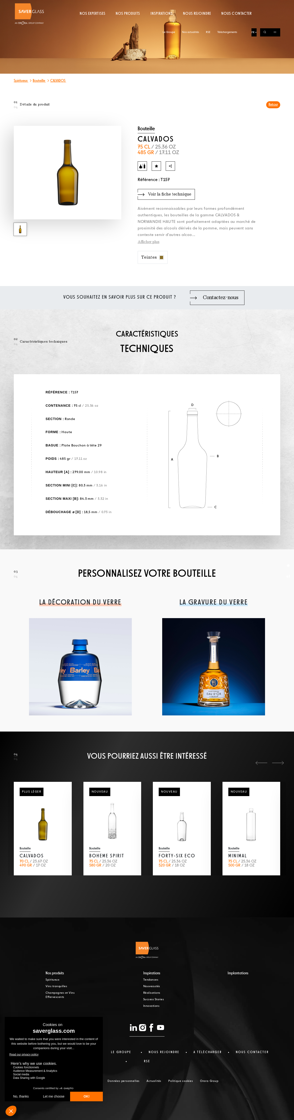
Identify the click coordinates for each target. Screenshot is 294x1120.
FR (253, 4)
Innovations (151, 1006)
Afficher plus (148, 242)
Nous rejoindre (197, 22)
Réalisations (151, 993)
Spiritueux (21, 81)
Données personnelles (124, 1081)
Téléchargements (227, 4)
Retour (273, 105)
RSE (208, 4)
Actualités (154, 1081)
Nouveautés (151, 986)
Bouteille (39, 81)
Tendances (150, 980)
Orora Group (209, 1081)
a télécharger (208, 1052)
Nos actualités (190, 4)
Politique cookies (180, 1081)
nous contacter (252, 1052)
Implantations (238, 973)
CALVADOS (58, 81)
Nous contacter (236, 22)
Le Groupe (169, 4)
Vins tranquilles (56, 986)
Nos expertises (92, 22)
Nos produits (128, 22)
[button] (261, 763)
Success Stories (153, 999)
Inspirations (162, 22)
